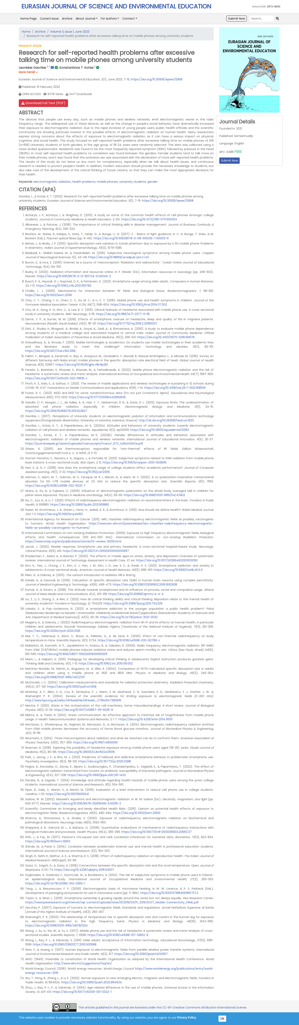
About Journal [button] (85, 19)
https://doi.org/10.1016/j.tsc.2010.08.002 (106, 663)
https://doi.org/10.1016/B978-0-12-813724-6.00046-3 (74, 276)
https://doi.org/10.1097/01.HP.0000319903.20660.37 (156, 832)
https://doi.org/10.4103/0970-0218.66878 (165, 337)
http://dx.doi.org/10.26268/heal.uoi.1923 (166, 420)
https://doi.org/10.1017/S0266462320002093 (167, 560)
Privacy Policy (186, 1018)
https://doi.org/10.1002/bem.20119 (48, 295)
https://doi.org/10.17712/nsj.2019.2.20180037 (127, 323)
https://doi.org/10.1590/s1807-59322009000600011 (72, 654)
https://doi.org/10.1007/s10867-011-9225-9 (83, 710)
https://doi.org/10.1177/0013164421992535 (97, 397)
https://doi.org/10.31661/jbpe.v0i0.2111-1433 (97, 775)
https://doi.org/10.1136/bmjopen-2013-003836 (134, 462)
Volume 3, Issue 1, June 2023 (69, 32)
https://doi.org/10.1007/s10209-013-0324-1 (82, 992)
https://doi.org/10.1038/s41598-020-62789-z (129, 640)
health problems (83, 182)
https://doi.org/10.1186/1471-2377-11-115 (123, 314)
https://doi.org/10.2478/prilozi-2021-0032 (129, 617)
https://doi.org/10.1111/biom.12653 (47, 841)
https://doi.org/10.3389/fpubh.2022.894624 (91, 982)
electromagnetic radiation (52, 182)
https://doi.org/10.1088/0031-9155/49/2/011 (55, 677)
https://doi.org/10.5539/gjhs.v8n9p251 (81, 365)
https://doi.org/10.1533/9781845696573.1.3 (169, 893)
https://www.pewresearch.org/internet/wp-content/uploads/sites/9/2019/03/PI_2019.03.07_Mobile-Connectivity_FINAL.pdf (112, 902)
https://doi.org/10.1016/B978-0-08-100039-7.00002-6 (131, 238)
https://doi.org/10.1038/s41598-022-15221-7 (55, 486)
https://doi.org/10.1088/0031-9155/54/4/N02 (154, 495)
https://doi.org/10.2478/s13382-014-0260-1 (55, 883)
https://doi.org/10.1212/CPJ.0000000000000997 (96, 551)
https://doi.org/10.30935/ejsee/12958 (156, 79)
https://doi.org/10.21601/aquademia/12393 (159, 430)
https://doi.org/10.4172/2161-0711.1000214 (149, 219)
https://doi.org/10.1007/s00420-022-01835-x (56, 378)
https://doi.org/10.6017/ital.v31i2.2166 (50, 351)
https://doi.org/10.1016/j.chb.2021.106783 (63, 286)
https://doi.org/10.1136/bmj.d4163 (60, 514)
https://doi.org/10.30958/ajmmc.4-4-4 (136, 594)
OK (222, 1019)
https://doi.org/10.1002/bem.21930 (136, 813)
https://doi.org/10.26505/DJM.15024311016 (86, 752)
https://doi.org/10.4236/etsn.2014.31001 (145, 719)
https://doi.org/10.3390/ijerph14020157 (141, 954)
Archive (67, 19)
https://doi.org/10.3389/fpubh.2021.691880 (79, 505)
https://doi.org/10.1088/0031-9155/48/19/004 (56, 925)
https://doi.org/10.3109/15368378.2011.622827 (56, 411)
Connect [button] (128, 19)
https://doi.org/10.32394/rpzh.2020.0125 (52, 631)
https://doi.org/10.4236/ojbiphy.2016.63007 (84, 870)
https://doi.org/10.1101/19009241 (67, 794)
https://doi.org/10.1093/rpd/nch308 (71, 687)
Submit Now (236, 19)
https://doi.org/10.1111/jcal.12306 (88, 472)
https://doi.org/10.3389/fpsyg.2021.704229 (133, 603)
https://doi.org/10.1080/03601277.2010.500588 (64, 944)
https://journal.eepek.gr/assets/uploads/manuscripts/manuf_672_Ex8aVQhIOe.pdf (84, 444)
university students (132, 182)
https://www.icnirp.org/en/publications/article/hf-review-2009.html (73, 541)
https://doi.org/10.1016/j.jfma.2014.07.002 (139, 305)
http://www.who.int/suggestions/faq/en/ (83, 963)
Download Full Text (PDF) (43, 103)
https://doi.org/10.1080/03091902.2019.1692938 (145, 584)
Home (26, 32)
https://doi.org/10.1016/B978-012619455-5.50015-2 (86, 803)
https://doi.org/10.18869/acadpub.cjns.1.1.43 (118, 257)
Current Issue (49, 19)
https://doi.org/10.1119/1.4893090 (95, 742)
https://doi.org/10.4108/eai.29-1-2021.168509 (175, 388)
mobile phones (107, 182)
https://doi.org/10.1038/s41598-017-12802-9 (118, 935)
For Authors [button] (109, 19)
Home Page (28, 19)
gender (152, 182)
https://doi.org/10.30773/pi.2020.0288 (104, 761)
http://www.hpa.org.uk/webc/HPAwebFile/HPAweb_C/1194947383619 (73, 700)
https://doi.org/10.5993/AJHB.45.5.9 (178, 570)
